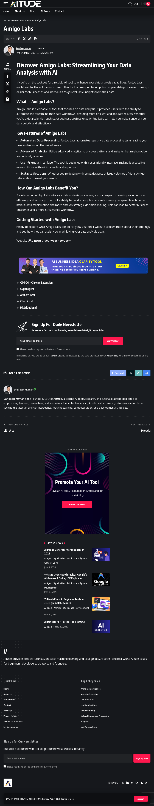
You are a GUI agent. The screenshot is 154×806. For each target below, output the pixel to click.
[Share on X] (24, 38)
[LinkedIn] (127, 789)
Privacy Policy (50, 798)
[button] (141, 799)
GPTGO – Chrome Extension (38, 282)
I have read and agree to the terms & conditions (46, 349)
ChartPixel (28, 301)
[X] (122, 789)
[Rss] (146, 789)
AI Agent (48, 559)
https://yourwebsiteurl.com (54, 240)
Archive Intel (29, 295)
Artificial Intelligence (78, 559)
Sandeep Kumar (25, 48)
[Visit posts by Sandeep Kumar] (8, 390)
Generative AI (51, 564)
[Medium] (131, 789)
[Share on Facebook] (18, 38)
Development (51, 589)
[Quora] (136, 789)
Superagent (28, 289)
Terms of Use (70, 798)
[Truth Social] (141, 789)
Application (60, 559)
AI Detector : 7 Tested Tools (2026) (64, 626)
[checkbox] (18, 349)
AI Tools (48, 610)
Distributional (30, 307)
